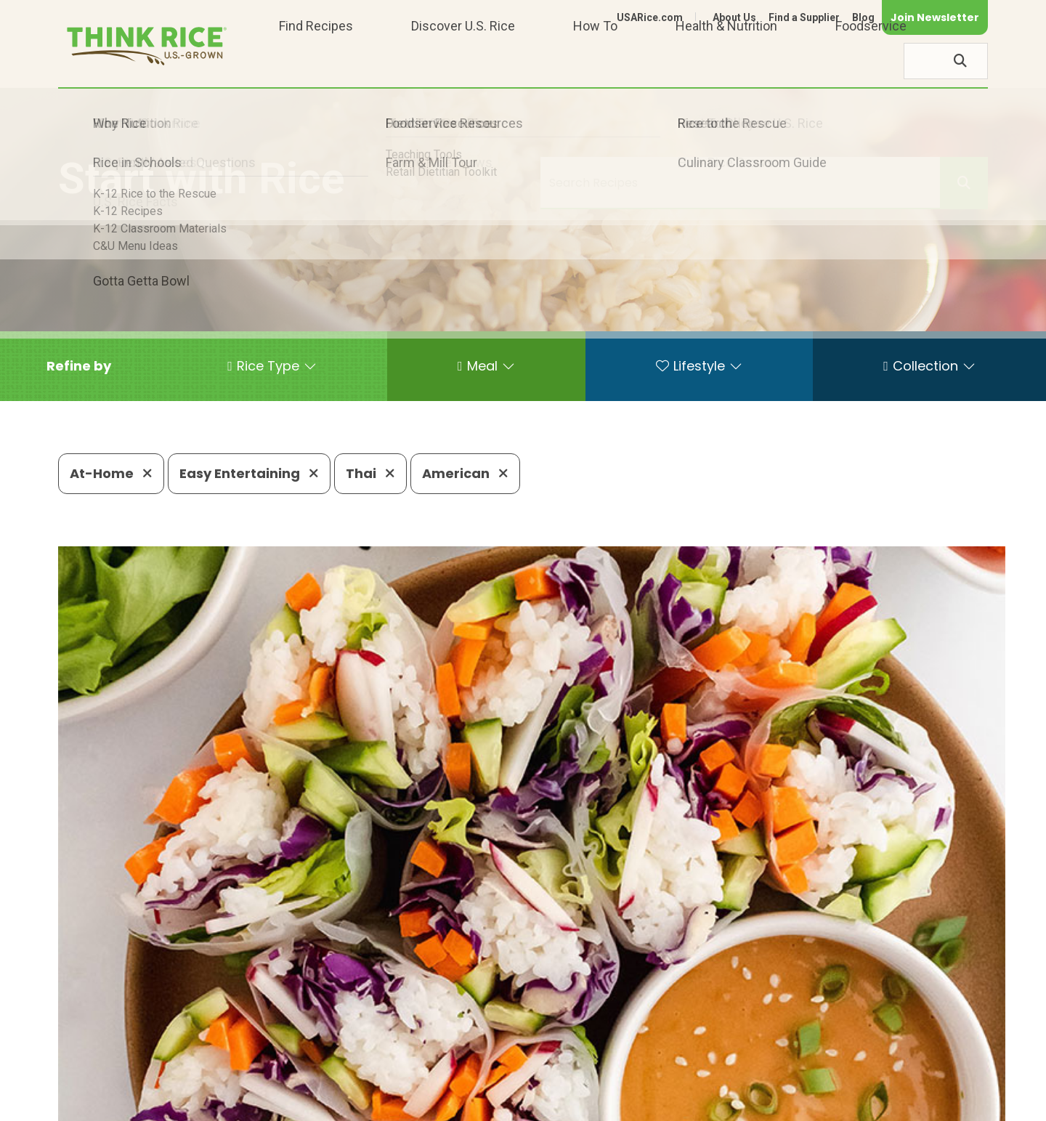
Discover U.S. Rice (463, 60)
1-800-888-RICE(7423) (424, 1059)
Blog (863, 17)
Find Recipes (316, 60)
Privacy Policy (796, 1103)
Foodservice (871, 60)
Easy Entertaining (249, 473)
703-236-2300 (289, 1059)
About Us (734, 17)
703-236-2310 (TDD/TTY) (591, 1059)
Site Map (872, 1103)
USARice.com (650, 17)
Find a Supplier (804, 17)
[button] (78, 366)
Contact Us (714, 1103)
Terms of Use (947, 1103)
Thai (370, 473)
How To (595, 60)
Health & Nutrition (726, 60)
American (465, 473)
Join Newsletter (935, 17)
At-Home (111, 473)
